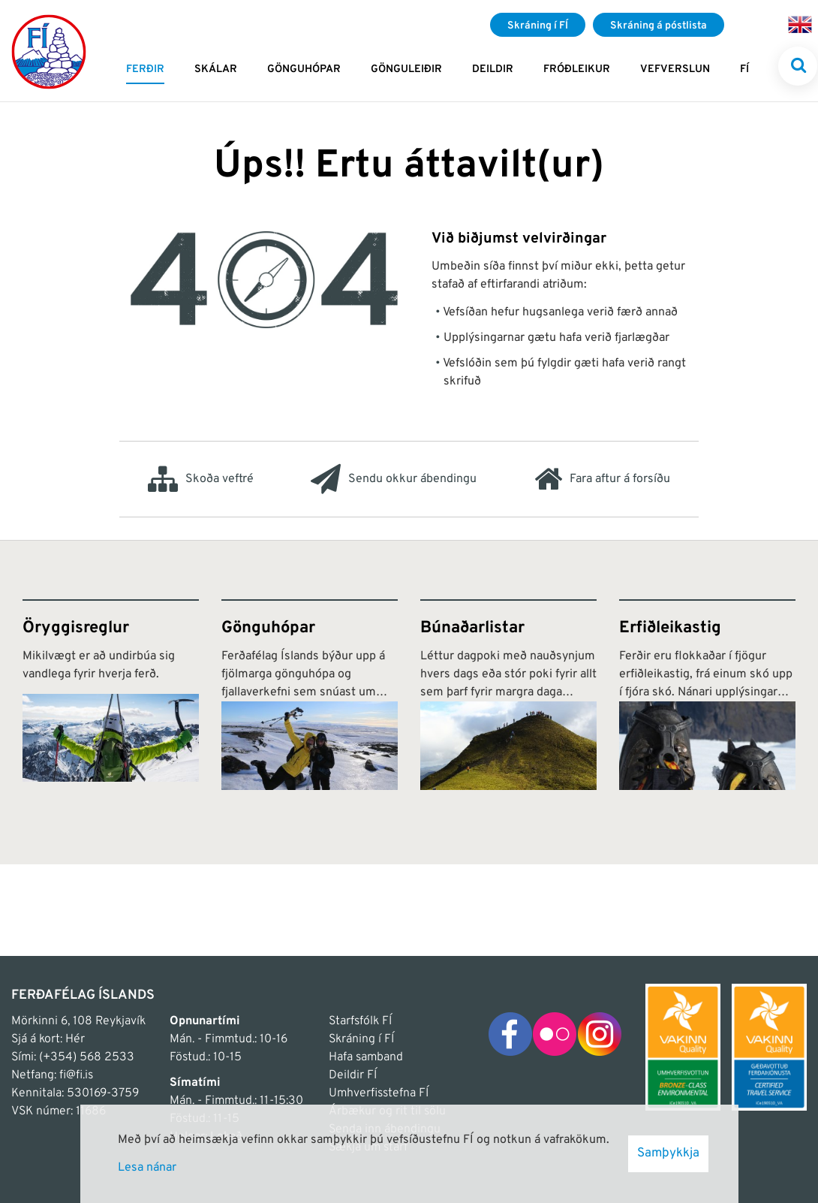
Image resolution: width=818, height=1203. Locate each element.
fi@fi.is (76, 1075)
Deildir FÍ (353, 1075)
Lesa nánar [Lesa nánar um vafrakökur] (147, 1167)
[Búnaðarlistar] (508, 694)
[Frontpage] (48, 50)
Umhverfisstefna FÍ (379, 1093)
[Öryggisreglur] (110, 694)
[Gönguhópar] (309, 694)
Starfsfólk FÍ (360, 1021)
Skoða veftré (201, 479)
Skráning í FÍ (361, 1039)
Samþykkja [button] (668, 1153)
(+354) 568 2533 (86, 1057)
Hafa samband (366, 1057)
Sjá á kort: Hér (48, 1039)
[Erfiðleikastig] (707, 694)
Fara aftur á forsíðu (602, 479)
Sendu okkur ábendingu (394, 479)
